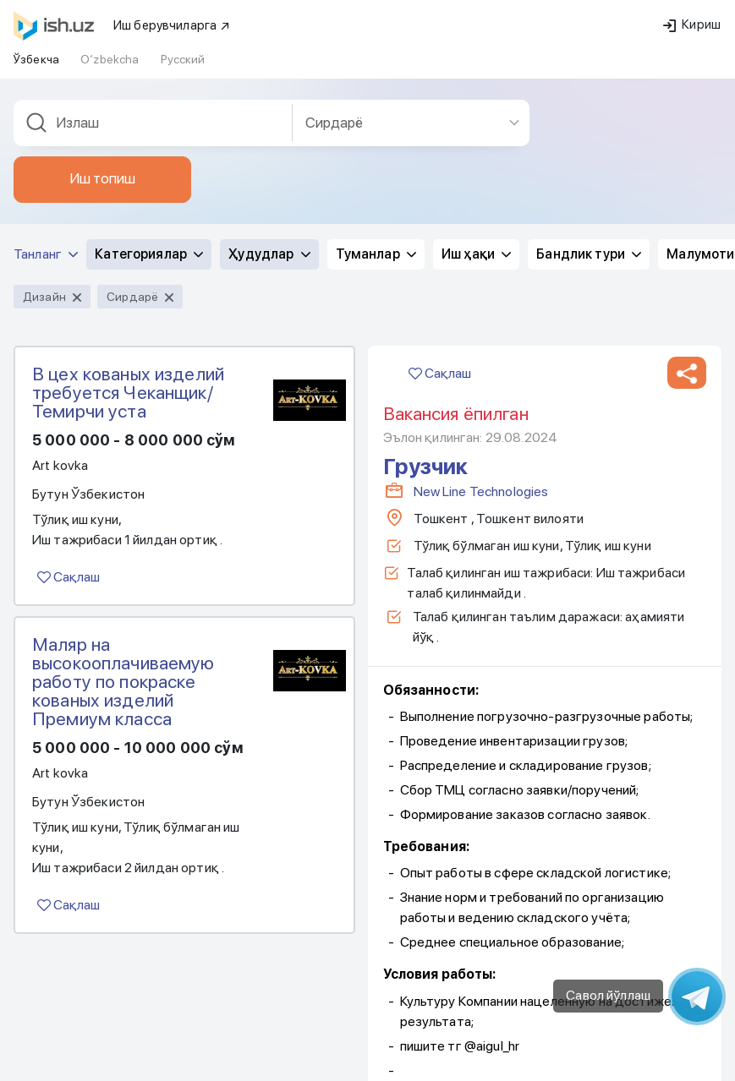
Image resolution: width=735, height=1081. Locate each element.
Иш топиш (102, 175)
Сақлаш (68, 574)
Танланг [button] (46, 251)
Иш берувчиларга (172, 22)
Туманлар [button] (376, 251)
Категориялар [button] (149, 251)
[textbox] (153, 120)
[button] (686, 370)
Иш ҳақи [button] (476, 251)
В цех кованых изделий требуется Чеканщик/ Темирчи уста (128, 390)
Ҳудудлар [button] (269, 251)
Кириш (692, 22)
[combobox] (153, 120)
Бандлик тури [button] (588, 251)
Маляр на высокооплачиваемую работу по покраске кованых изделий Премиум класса (123, 678)
